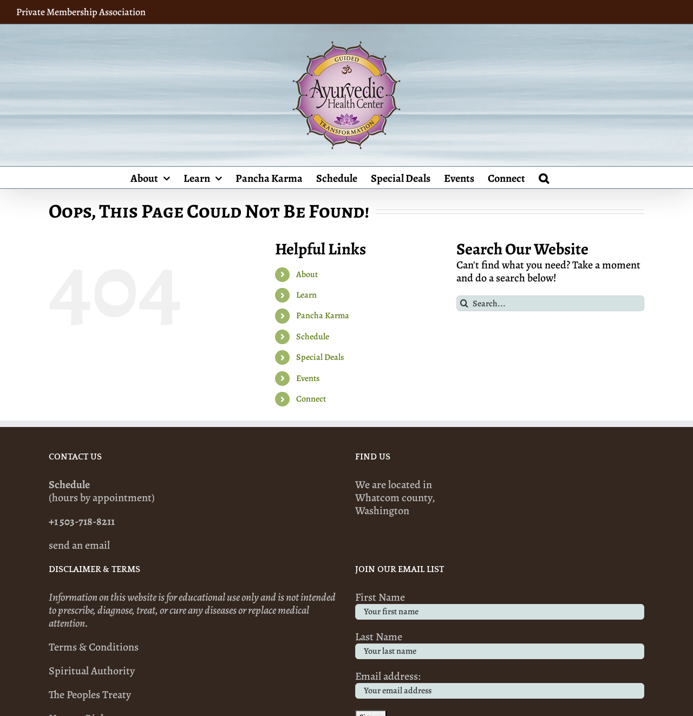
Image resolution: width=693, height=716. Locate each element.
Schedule (312, 337)
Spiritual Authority (92, 671)
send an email (79, 545)
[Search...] (550, 303)
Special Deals (320, 357)
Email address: (388, 676)
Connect (311, 399)
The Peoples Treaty (90, 694)
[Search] (464, 303)
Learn (306, 295)
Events (307, 378)
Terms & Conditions (94, 647)
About (307, 274)
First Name (380, 597)
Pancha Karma (322, 315)
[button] (544, 177)
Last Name (378, 636)
